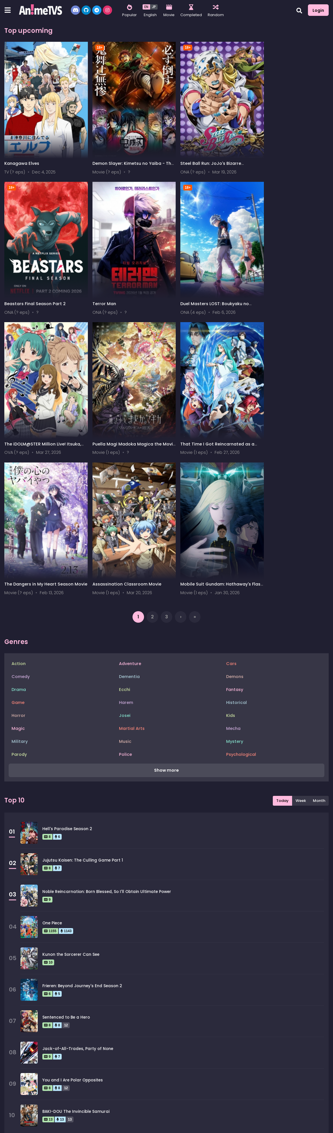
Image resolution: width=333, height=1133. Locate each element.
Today (282, 636)
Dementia (129, 512)
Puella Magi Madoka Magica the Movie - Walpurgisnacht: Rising (285, 290)
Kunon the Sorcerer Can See (70, 790)
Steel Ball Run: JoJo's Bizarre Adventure (199, 158)
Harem (126, 538)
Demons (234, 512)
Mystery (234, 577)
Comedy (21, 512)
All (10, 1125)
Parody (19, 590)
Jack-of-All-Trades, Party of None (77, 884)
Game (18, 538)
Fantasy (234, 525)
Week (301, 636)
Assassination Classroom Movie (203, 420)
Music (125, 577)
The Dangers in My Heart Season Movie (121, 422)
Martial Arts (132, 564)
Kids (230, 551)
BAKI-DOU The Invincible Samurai (75, 947)
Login (318, 10)
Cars (231, 499)
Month (319, 636)
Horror (18, 551)
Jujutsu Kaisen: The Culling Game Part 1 (82, 696)
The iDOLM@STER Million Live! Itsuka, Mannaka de (207, 290)
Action (19, 499)
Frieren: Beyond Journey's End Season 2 (82, 822)
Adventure (130, 499)
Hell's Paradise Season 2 (67, 665)
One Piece (52, 759)
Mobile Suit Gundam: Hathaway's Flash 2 (286, 422)
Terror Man (16, 288)
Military (20, 577)
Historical (236, 538)
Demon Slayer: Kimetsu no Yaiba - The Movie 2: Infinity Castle (123, 158)
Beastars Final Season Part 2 (282, 156)
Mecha (233, 564)
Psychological (241, 590)
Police (125, 590)
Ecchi (124, 525)
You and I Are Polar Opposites (72, 916)
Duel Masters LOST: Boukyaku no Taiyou (121, 290)
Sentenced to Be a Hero (66, 853)
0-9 (26, 1125)
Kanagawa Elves (21, 156)
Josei (124, 551)
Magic (18, 564)
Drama (19, 525)
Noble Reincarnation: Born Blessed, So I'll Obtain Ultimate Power (106, 727)
